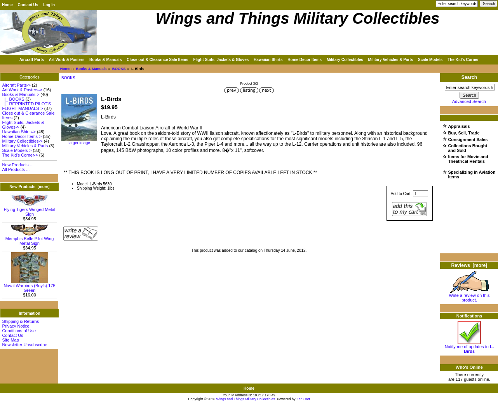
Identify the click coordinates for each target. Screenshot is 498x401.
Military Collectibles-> (22, 141)
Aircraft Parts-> (16, 85)
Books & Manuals (91, 68)
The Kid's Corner (463, 60)
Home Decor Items (304, 60)
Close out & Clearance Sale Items (157, 60)
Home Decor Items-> (22, 136)
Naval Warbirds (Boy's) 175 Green (29, 286)
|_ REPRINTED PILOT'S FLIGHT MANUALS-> (26, 106)
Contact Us (28, 5)
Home (7, 5)
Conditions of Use (19, 330)
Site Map (10, 340)
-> (20, 94)
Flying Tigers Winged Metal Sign (30, 209)
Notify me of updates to (469, 347)
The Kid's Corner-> (20, 155)
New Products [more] (29, 187)
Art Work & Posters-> (22, 89)
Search (469, 77)
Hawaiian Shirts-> (19, 131)
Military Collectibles (345, 60)
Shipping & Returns (20, 321)
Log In (49, 5)
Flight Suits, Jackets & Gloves (221, 60)
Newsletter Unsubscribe (24, 344)
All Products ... (16, 169)
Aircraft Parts (31, 60)
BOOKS (119, 68)
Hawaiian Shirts (268, 60)
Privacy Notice (15, 326)
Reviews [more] (469, 265)
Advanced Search (469, 101)
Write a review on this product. (469, 295)
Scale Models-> (16, 150)
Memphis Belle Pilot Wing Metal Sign (29, 239)
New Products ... (17, 164)
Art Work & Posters (67, 60)
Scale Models (430, 60)
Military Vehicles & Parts (390, 60)
